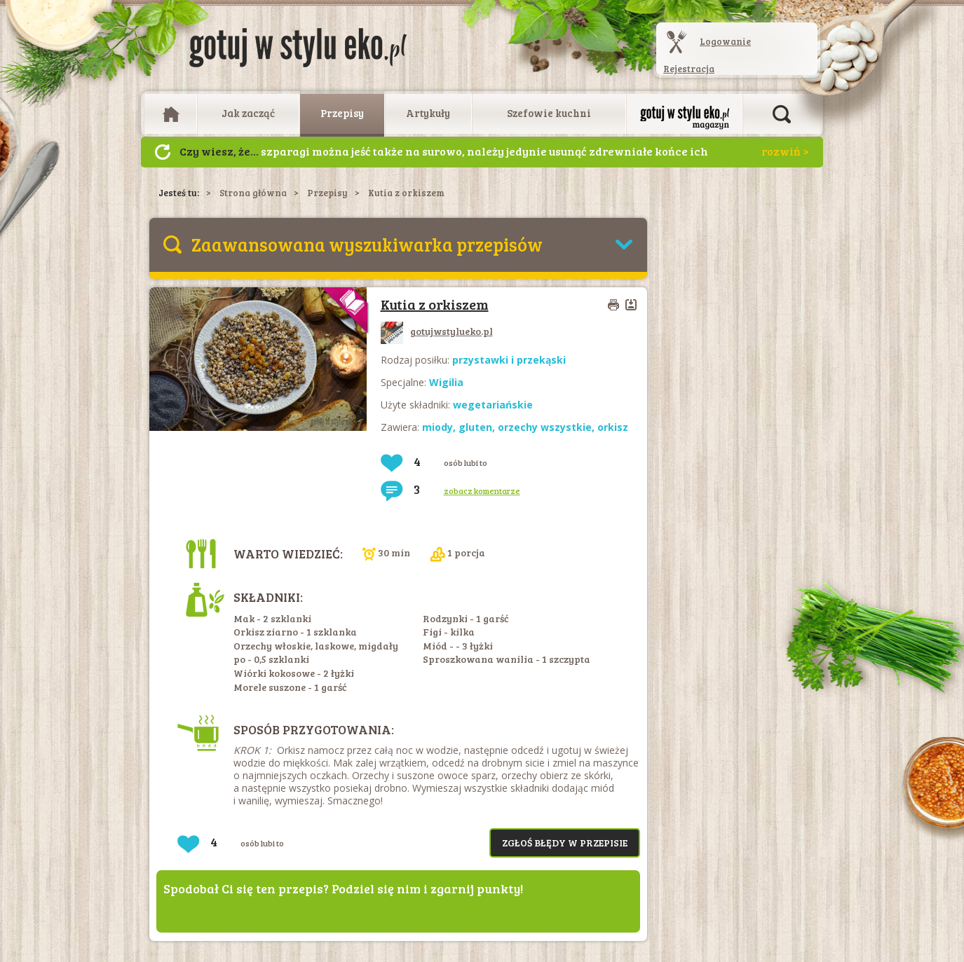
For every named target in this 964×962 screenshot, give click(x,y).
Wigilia (446, 382)
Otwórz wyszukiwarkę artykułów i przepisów (782, 114)
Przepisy (342, 113)
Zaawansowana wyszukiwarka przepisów (367, 244)
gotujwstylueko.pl (437, 331)
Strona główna (253, 192)
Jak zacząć (248, 113)
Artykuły (428, 113)
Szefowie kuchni (549, 113)
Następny (162, 152)
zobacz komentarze (482, 490)
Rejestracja (688, 68)
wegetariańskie (493, 404)
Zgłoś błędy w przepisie (564, 842)
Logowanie (725, 41)
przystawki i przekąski (509, 359)
